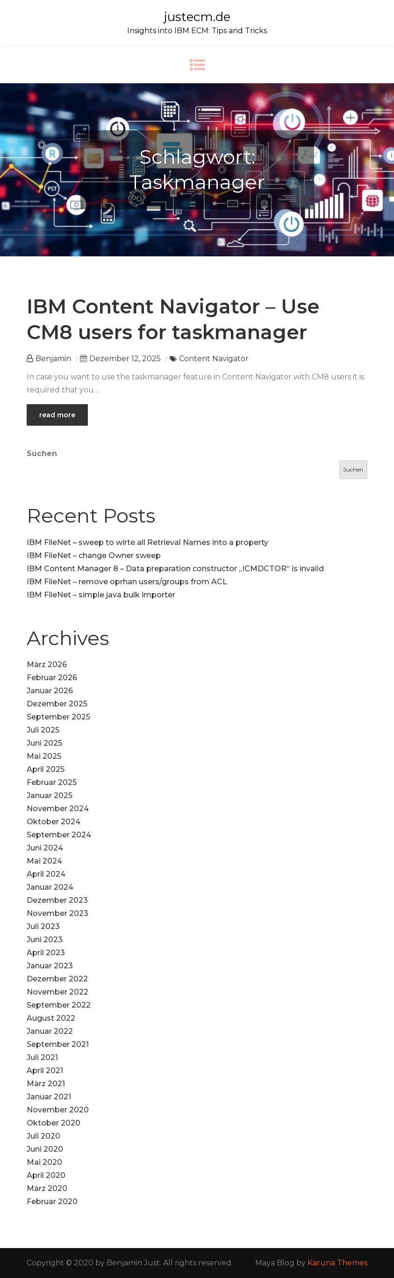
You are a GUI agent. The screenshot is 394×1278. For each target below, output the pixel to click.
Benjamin (53, 358)
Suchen (42, 453)
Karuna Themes (337, 1262)
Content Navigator (214, 358)
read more (57, 415)
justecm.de (197, 16)
